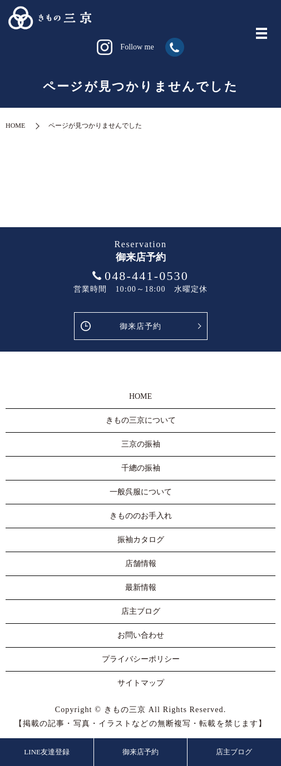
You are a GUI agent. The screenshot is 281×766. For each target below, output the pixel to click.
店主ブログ (234, 752)
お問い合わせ (140, 635)
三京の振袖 (140, 444)
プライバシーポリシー (141, 659)
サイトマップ (140, 683)
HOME (15, 125)
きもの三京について (141, 420)
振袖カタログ (140, 539)
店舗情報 (140, 563)
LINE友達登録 (47, 752)
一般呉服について (141, 492)
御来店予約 (141, 326)
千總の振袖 (140, 468)
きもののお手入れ (141, 516)
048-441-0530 (147, 276)
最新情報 (140, 587)
